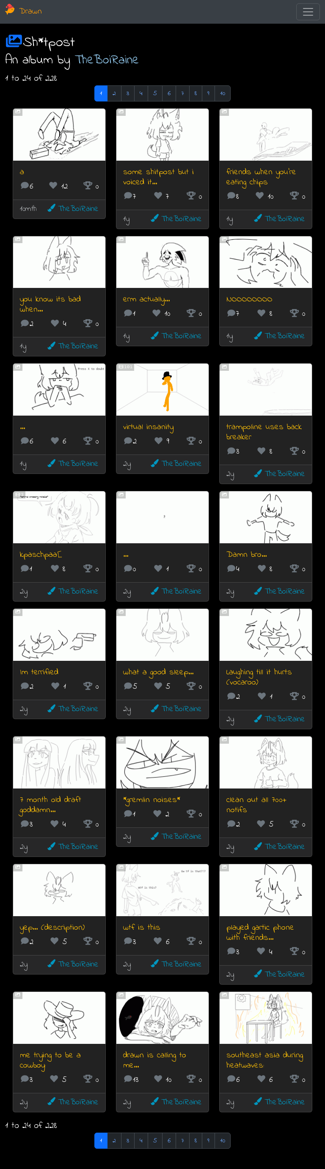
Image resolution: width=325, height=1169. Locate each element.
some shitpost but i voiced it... (158, 177)
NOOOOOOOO (249, 299)
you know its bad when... (50, 304)
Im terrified (39, 672)
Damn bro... (246, 555)
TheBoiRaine (107, 60)
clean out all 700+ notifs (256, 805)
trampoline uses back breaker (264, 432)
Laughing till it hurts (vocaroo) (259, 677)
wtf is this (141, 928)
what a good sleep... (158, 672)
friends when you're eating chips (261, 177)
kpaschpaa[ (40, 555)
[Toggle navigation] (308, 11)
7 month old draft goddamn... (50, 805)
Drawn (23, 11)
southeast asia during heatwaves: (264, 1060)
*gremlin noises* (151, 800)
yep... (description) (52, 928)
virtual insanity (148, 427)
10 (222, 93)
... (22, 427)
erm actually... (146, 299)
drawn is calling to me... (154, 1060)
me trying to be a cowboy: (50, 1060)
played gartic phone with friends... (260, 933)
